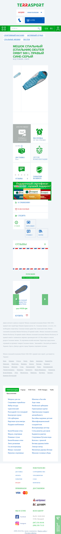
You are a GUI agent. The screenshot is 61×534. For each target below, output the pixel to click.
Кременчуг (29, 370)
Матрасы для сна (14, 399)
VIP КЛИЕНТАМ (38, 475)
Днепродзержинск (8, 370)
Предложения (11, 393)
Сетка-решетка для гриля (41, 431)
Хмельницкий (30, 367)
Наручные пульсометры (16, 421)
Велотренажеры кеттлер (40, 428)
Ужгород (50, 373)
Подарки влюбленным (16, 424)
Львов (32, 361)
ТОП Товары (42, 390)
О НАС (35, 479)
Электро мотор (37, 447)
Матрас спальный (14, 450)
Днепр (25, 361)
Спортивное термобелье (16, 402)
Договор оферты (30, 533)
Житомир (14, 367)
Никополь (33, 373)
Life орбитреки (13, 418)
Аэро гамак (36, 402)
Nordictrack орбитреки (40, 406)
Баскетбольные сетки (15, 440)
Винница (24, 364)
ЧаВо (52, 390)
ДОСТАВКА (19, 471)
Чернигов (47, 364)
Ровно (39, 367)
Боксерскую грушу (14, 415)
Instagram (20, 523)
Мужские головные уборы (41, 453)
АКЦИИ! (21, 12)
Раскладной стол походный (17, 412)
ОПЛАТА (18, 475)
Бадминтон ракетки (39, 434)
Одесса (18, 361)
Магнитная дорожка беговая (42, 450)
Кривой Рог (48, 361)
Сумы (21, 367)
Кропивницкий (48, 367)
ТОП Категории (12, 390)
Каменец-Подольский (9, 375)
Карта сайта (42, 531)
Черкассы (6, 367)
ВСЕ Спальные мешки (30, 277)
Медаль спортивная (15, 434)
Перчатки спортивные (16, 453)
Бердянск (42, 373)
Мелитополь (24, 373)
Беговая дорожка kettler (40, 443)
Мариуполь (15, 364)
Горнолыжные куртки (40, 409)
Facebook (20, 517)
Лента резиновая (14, 443)
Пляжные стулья (14, 437)
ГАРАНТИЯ (18, 479)
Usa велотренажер (14, 447)
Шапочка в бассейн (39, 399)
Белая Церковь (7, 373)
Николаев (6, 364)
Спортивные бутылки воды (41, 437)
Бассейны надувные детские (42, 418)
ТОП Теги (31, 390)
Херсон (31, 364)
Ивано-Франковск (40, 370)
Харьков (11, 361)
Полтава (38, 364)
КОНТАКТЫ (36, 482)
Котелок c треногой (39, 440)
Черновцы (20, 370)
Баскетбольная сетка (15, 431)
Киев (4, 361)
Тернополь (51, 370)
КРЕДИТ (17, 482)
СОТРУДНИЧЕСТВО (39, 471)
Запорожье (39, 361)
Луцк (16, 373)
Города (23, 390)
